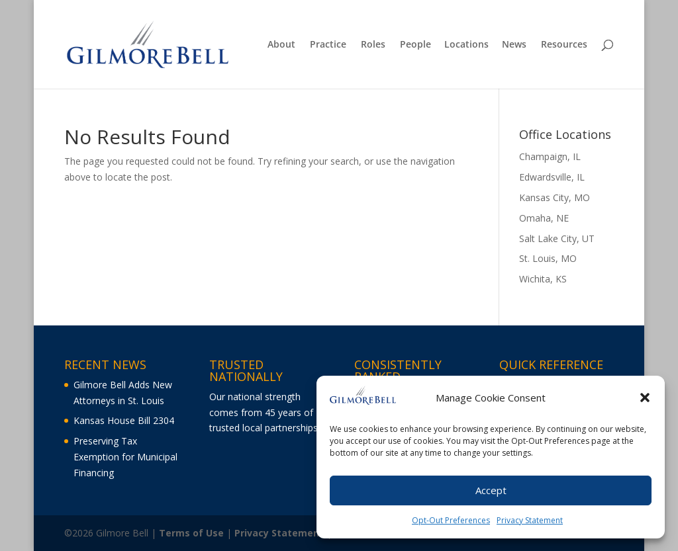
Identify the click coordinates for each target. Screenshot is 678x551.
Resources (564, 45)
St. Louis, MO (548, 258)
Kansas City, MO (554, 197)
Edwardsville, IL (552, 177)
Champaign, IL (550, 156)
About (281, 45)
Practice (328, 45)
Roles (373, 45)
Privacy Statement (530, 523)
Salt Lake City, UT (557, 238)
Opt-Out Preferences (451, 523)
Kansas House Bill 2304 (123, 420)
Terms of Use (191, 533)
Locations (466, 45)
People (415, 45)
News (514, 45)
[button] (645, 400)
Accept (491, 492)
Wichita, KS (543, 279)
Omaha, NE (544, 218)
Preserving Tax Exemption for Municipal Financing (125, 457)
